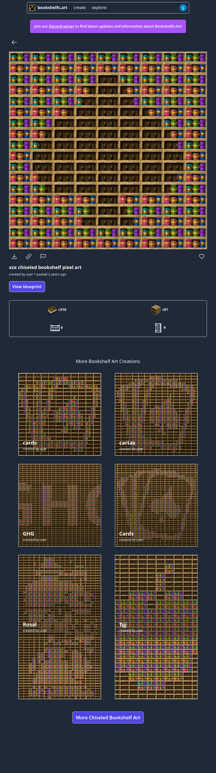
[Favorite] (202, 256)
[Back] (14, 42)
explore (99, 7)
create (80, 7)
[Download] (14, 256)
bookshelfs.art (48, 7)
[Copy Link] (29, 256)
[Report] (43, 256)
